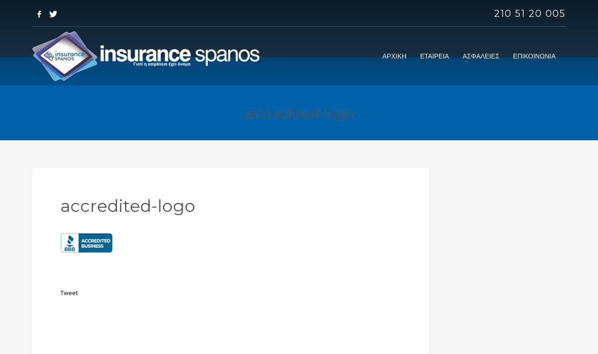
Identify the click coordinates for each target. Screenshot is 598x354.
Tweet (69, 293)
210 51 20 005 (530, 13)
